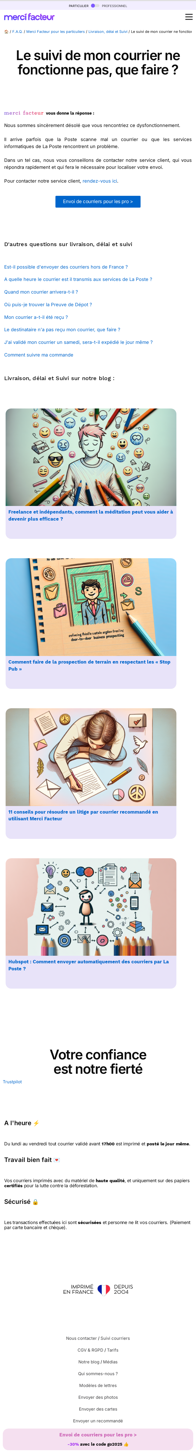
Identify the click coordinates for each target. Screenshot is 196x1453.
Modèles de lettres (98, 1385)
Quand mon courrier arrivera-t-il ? (41, 292)
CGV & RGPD (90, 1350)
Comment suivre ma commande (38, 355)
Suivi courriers (115, 1338)
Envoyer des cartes (98, 1409)
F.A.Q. (17, 31)
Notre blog (88, 1362)
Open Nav (190, 13)
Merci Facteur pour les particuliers (55, 31)
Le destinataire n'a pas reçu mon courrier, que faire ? (62, 329)
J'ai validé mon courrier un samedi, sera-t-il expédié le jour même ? (78, 342)
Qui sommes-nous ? (98, 1373)
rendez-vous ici (100, 181)
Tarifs (112, 1350)
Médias (110, 1362)
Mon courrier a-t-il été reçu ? (36, 317)
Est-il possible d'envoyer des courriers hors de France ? (66, 267)
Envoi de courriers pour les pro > (98, 201)
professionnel (109, 5)
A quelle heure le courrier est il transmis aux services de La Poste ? (78, 279)
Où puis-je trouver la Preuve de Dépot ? (48, 304)
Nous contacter (81, 1338)
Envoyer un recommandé (98, 1421)
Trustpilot (12, 1081)
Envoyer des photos (98, 1397)
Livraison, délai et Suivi (107, 31)
